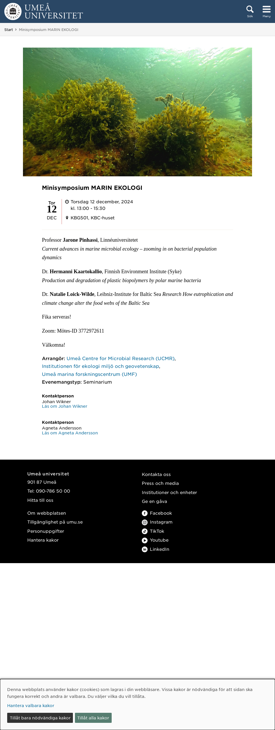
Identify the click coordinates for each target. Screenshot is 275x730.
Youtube (155, 539)
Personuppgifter (45, 531)
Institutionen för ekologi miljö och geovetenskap (100, 366)
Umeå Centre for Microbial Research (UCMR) (121, 358)
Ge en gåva (154, 501)
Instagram (157, 521)
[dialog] (137, 704)
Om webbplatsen (46, 513)
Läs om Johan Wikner (64, 406)
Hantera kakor (43, 539)
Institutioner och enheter (169, 492)
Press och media (160, 483)
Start (8, 29)
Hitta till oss (40, 500)
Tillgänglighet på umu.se (55, 521)
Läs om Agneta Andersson (70, 432)
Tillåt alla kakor (93, 717)
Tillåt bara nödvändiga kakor (40, 717)
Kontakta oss (156, 474)
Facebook (157, 513)
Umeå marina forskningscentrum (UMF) (89, 374)
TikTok (153, 531)
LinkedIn (155, 549)
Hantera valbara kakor (30, 705)
